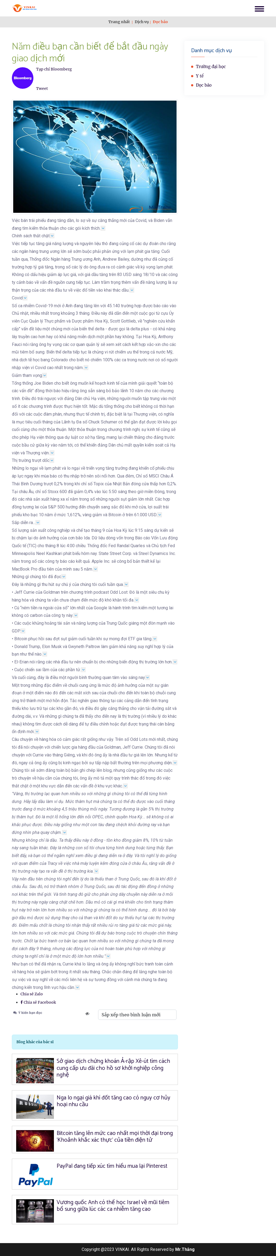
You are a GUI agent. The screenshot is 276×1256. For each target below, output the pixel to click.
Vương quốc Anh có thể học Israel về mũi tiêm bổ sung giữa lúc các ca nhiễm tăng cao (113, 1206)
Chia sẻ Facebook (38, 1002)
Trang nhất (119, 21)
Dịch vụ (142, 21)
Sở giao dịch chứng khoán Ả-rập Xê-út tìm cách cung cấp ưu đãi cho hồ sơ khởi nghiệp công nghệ (113, 1068)
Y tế (199, 76)
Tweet (42, 88)
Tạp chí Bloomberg (54, 69)
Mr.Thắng (185, 1249)
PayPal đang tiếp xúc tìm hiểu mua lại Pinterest (112, 1166)
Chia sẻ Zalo (31, 994)
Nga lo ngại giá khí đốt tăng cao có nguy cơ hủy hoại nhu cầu (113, 1101)
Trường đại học (211, 66)
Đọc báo (160, 21)
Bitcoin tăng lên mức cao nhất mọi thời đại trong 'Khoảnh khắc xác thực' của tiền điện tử (115, 1137)
